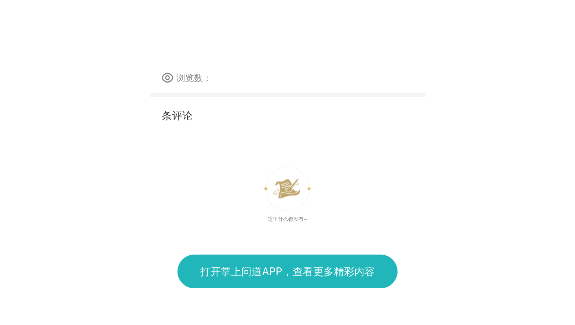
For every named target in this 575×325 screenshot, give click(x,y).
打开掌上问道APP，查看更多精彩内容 (287, 271)
